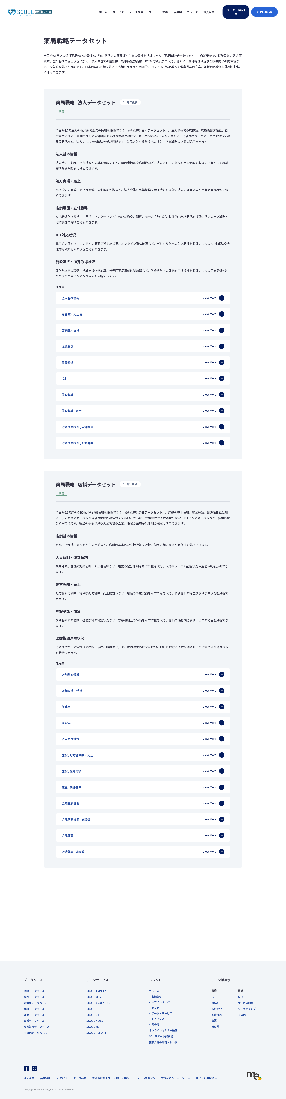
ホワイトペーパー (162, 1002)
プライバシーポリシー (174, 1078)
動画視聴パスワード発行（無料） (111, 1078)
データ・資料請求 (235, 12)
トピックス (158, 1019)
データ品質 (79, 1078)
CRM (241, 997)
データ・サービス (162, 1013)
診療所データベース (35, 1003)
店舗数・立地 (70, 330)
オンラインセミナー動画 (163, 1030)
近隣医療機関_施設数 (76, 819)
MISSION (62, 1078)
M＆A (215, 1003)
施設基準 (67, 395)
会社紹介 (45, 1078)
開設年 (66, 723)
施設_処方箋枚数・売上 (77, 755)
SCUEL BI (92, 1009)
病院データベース (34, 997)
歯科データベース (34, 1009)
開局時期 (67, 362)
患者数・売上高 (72, 314)
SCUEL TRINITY (96, 991)
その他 (155, 1024)
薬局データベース (34, 1015)
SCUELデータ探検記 (161, 1036)
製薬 (214, 1020)
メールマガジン (146, 1078)
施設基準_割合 (71, 411)
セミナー (157, 1008)
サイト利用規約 (205, 1078)
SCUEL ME (92, 1027)
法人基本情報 (70, 298)
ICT (64, 378)
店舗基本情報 (70, 674)
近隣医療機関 (70, 803)
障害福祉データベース (36, 1027)
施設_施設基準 (71, 787)
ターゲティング (247, 1009)
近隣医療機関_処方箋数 (77, 443)
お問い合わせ (264, 12)
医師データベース (34, 991)
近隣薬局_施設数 (73, 852)
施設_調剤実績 (71, 771)
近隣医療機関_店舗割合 (77, 427)
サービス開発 (245, 1003)
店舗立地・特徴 (72, 691)
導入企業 (29, 1078)
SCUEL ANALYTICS (98, 1003)
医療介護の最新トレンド (163, 1042)
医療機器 (217, 1015)
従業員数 (67, 346)
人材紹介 (217, 1009)
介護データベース (34, 1021)
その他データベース (35, 1033)
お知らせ (157, 996)
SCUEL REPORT (96, 1033)
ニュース (154, 991)
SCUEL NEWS (94, 1021)
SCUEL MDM (94, 997)
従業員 (66, 707)
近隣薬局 (67, 835)
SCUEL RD (92, 1015)
